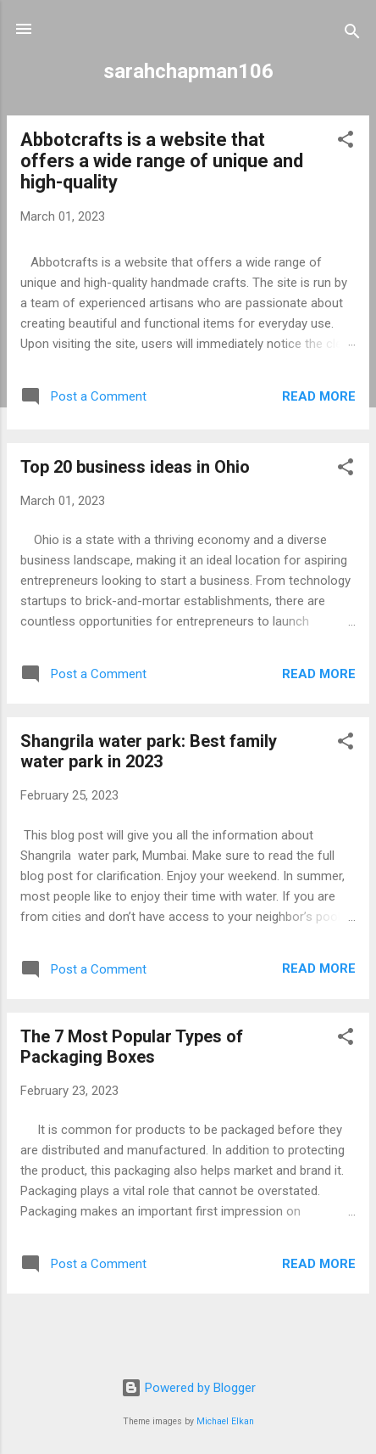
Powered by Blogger (188, 1387)
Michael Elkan (225, 1421)
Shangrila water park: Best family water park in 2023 (148, 751)
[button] (345, 142)
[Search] (352, 34)
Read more (319, 396)
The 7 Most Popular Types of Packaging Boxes (131, 1046)
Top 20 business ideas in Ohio (135, 467)
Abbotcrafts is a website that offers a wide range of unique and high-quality (161, 161)
